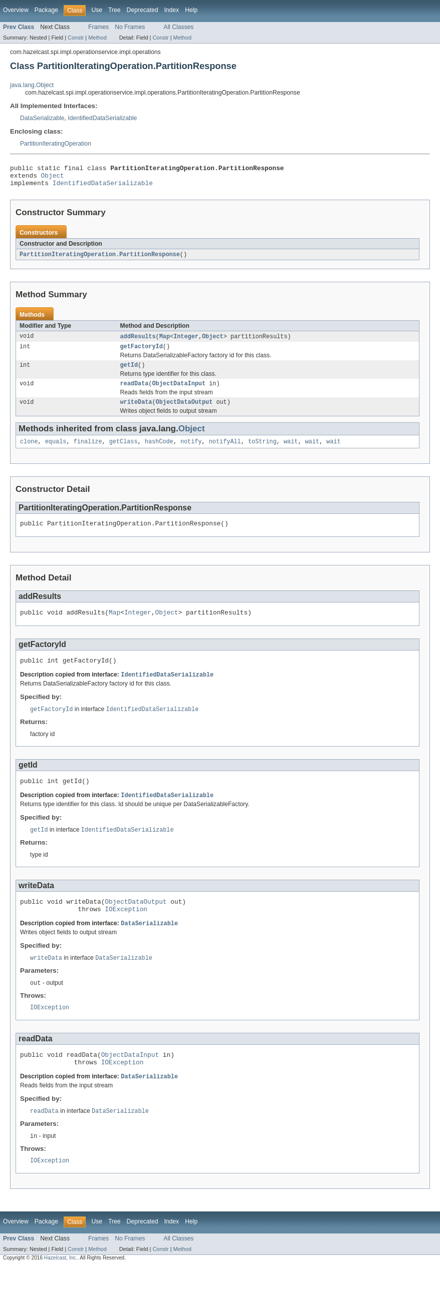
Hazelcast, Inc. (60, 1287)
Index (171, 10)
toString (262, 452)
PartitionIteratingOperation (55, 143)
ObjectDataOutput (184, 411)
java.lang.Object (32, 85)
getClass (123, 452)
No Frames (130, 27)
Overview (16, 10)
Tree (114, 10)
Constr (76, 38)
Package (46, 10)
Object (52, 178)
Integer (185, 342)
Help (191, 10)
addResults (138, 342)
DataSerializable (42, 118)
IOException (126, 930)
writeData (136, 411)
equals (56, 452)
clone (29, 452)
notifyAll (225, 452)
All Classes (178, 27)
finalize (88, 452)
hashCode (159, 452)
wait (291, 452)
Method (97, 38)
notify (191, 452)
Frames (98, 27)
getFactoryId (141, 353)
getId (129, 372)
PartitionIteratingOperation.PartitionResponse (100, 259)
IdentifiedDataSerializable (102, 118)
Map (164, 342)
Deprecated (142, 10)
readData (134, 392)
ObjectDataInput (178, 392)
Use (96, 10)
